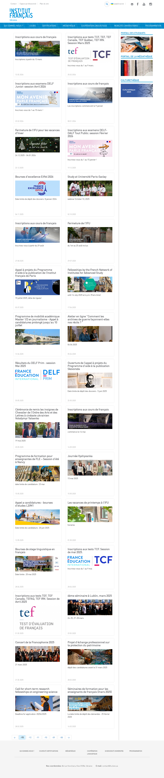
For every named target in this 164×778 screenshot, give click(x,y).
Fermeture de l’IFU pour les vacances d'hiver (37, 132)
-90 (45, 737)
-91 (37, 737)
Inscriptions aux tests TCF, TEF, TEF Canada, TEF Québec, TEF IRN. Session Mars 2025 (89, 40)
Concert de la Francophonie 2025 (34, 642)
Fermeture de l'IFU (79, 223)
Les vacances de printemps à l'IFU (88, 502)
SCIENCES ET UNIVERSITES (113, 751)
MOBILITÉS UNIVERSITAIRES (125, 25)
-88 (61, 737)
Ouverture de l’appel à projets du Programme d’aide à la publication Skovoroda (88, 366)
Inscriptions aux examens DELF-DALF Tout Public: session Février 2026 (88, 133)
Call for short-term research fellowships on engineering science (36, 690)
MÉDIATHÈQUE (68, 25)
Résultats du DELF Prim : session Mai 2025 (35, 365)
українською (117, 4)
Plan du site (44, 4)
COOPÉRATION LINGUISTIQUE (94, 25)
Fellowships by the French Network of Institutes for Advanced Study (90, 271)
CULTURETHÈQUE (130, 80)
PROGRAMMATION (152, 25)
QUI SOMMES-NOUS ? (13, 25)
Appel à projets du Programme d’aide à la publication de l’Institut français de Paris (35, 272)
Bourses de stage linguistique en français (35, 551)
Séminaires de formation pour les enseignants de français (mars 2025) (90, 690)
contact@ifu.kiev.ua (110, 766)
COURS (32, 25)
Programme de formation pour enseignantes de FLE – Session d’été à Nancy (37, 459)
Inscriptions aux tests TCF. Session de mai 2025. (89, 551)
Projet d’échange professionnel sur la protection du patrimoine (89, 644)
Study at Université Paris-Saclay (87, 176)
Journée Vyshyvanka (80, 456)
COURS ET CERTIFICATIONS (48, 751)
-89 (53, 737)
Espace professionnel (28, 4)
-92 (29, 737)
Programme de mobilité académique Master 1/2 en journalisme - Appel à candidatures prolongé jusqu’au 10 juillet (37, 321)
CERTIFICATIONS (48, 25)
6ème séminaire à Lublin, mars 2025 (90, 595)
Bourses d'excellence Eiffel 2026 (34, 176)
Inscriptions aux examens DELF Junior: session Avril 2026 (34, 85)
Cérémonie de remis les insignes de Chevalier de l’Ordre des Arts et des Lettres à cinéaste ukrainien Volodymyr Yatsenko (36, 414)
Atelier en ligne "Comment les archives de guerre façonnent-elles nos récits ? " (88, 319)
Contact (14, 4)
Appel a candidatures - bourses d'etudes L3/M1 (34, 504)
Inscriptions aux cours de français (35, 37)
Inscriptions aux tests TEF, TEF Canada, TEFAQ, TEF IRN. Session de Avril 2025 (37, 598)
